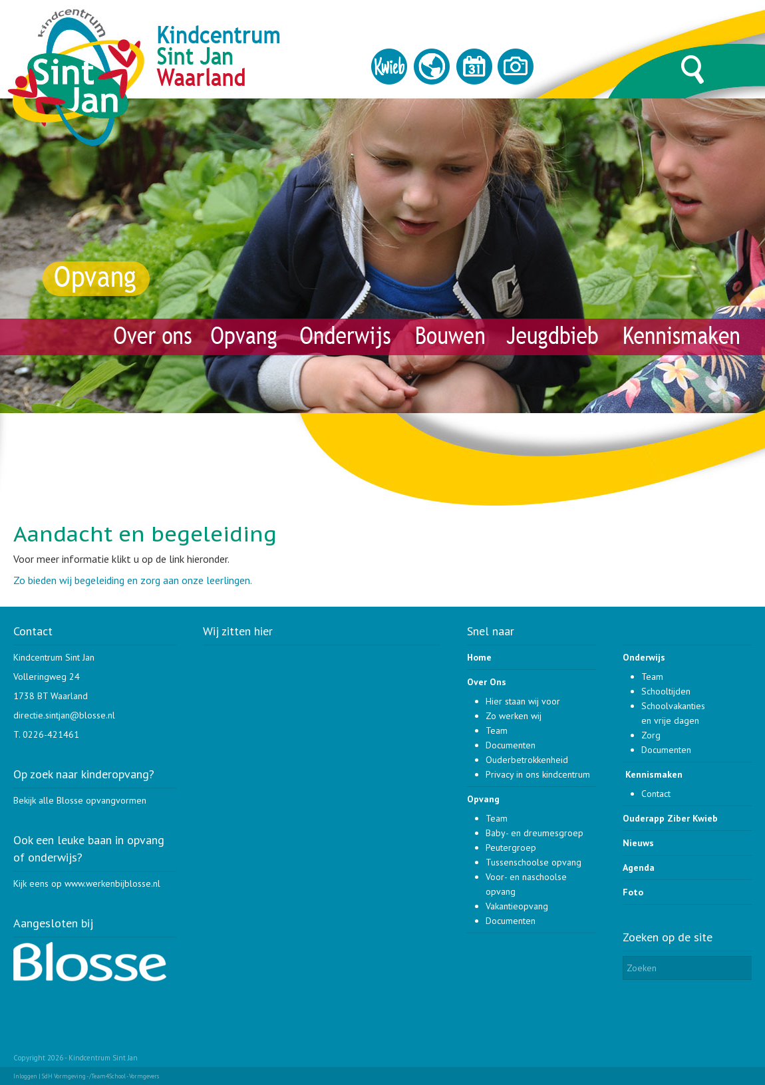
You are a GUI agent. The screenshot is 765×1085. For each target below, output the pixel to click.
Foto (633, 892)
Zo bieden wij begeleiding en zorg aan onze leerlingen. (132, 580)
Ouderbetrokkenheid (527, 760)
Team (497, 730)
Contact (656, 794)
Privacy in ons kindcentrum (538, 774)
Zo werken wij (513, 716)
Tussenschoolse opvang (533, 862)
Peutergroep (511, 847)
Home (479, 657)
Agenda (639, 867)
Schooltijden (665, 691)
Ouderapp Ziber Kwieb (670, 818)
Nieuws (638, 843)
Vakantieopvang (517, 906)
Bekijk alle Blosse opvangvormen (79, 800)
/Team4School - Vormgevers (124, 1076)
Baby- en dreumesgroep (534, 833)
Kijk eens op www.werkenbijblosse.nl (86, 883)
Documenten (511, 745)
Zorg (651, 735)
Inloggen (25, 1076)
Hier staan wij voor (523, 701)
